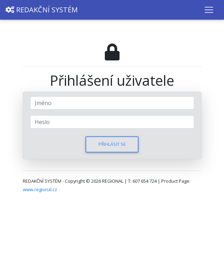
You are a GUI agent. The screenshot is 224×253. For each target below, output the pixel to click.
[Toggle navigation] (208, 10)
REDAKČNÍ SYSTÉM (42, 9)
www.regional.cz (40, 189)
